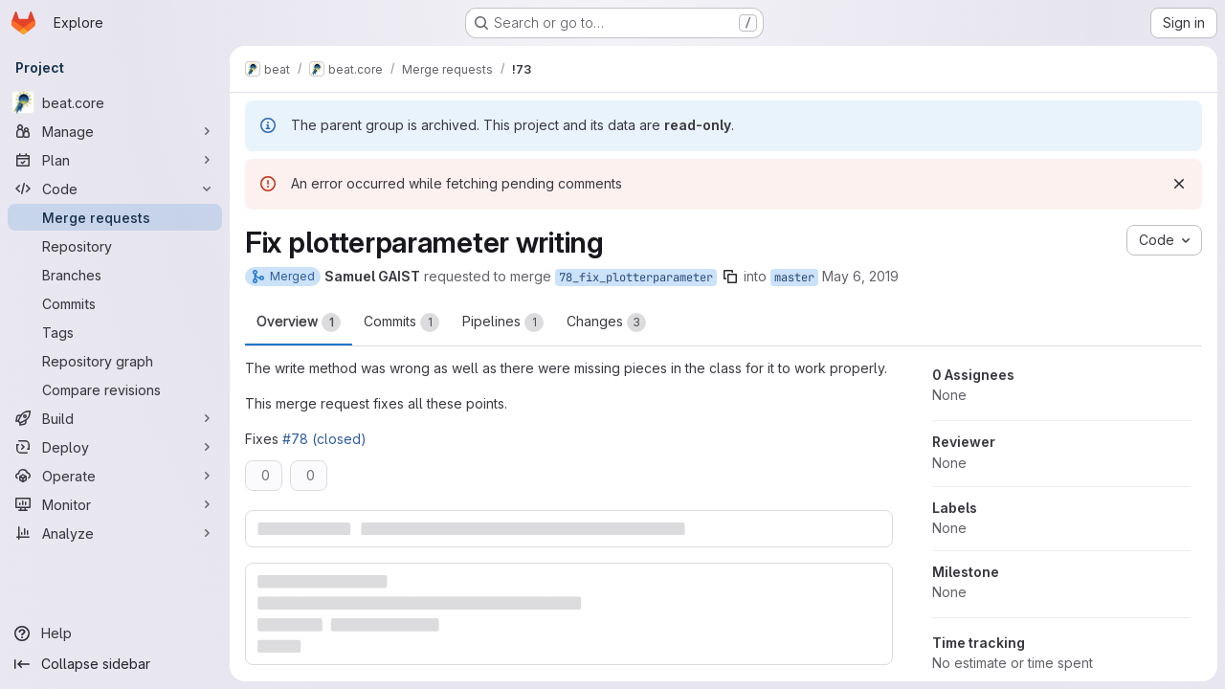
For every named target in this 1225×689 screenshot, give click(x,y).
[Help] (115, 633)
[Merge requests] (115, 217)
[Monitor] (115, 504)
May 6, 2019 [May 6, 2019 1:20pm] (860, 276)
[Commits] (115, 303)
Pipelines (503, 322)
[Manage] (115, 131)
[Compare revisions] (115, 389)
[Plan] (115, 159)
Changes (606, 322)
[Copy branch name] (730, 276)
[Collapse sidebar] (115, 664)
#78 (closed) (324, 439)
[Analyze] (115, 533)
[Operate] (115, 475)
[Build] (115, 418)
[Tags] (115, 332)
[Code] (115, 188)
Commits (401, 322)
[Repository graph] (115, 360)
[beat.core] (115, 102)
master (794, 277)
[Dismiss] (1179, 183)
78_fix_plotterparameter (636, 277)
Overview (298, 322)
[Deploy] (115, 446)
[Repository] (115, 246)
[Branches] (115, 274)
